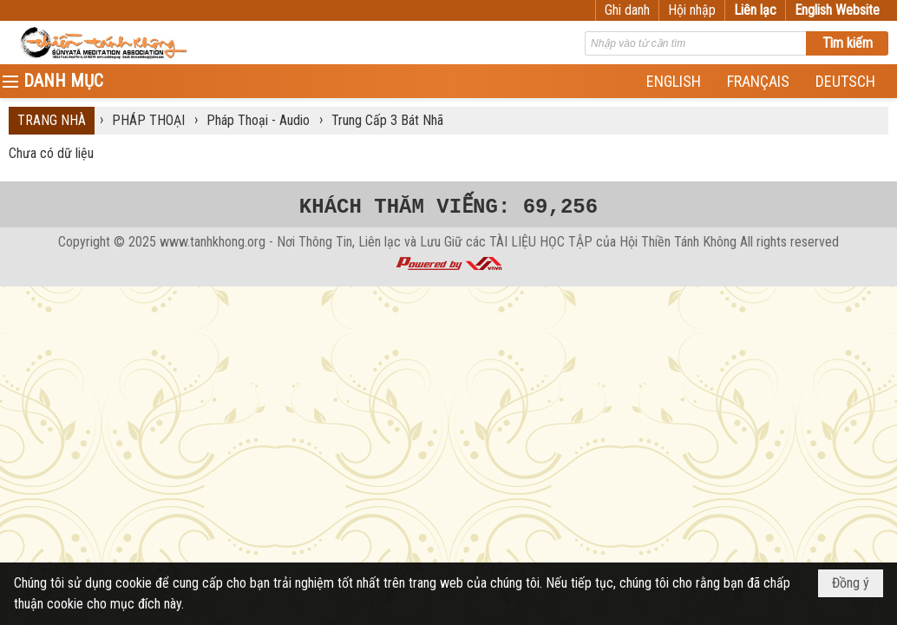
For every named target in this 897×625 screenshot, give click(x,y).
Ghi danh (627, 10)
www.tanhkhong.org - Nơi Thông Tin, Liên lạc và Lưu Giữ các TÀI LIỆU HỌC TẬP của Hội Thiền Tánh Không (448, 242)
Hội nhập (692, 10)
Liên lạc (755, 10)
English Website (837, 10)
